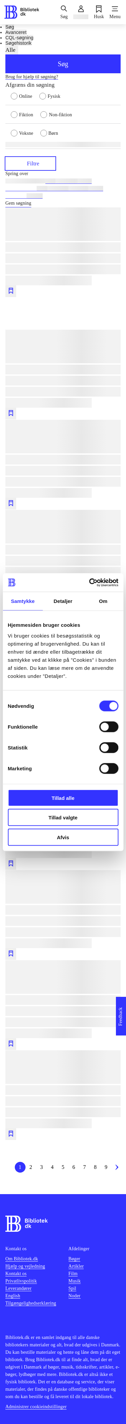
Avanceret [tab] (16, 32)
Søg (63, 64)
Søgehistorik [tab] (18, 43)
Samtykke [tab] (23, 601)
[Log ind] (80, 12)
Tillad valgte (62, 817)
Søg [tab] (9, 27)
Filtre (30, 163)
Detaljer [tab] (63, 601)
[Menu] (115, 12)
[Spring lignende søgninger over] (63, 173)
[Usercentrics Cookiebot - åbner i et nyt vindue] (89, 582)
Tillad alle (62, 798)
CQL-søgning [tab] (19, 37)
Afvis (63, 837)
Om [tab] (103, 601)
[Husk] (99, 12)
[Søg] (64, 12)
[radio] (25, 95)
